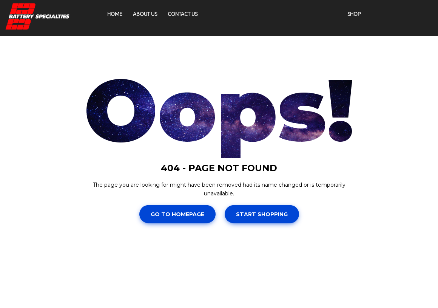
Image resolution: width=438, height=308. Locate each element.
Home (114, 14)
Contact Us (182, 14)
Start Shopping (262, 214)
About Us (145, 14)
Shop (354, 14)
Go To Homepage (177, 214)
